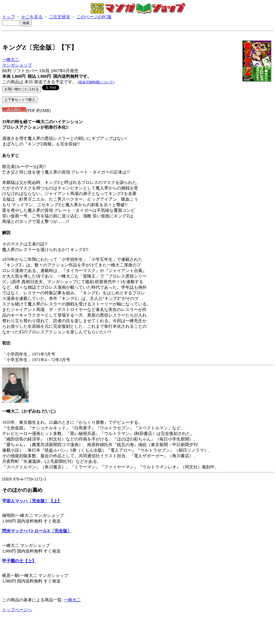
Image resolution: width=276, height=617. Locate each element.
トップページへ (17, 609)
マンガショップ (17, 65)
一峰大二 (10, 59)
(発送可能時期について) (96, 82)
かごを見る (32, 17)
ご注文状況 (59, 17)
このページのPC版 (94, 17)
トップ (8, 17)
